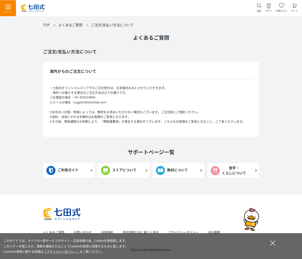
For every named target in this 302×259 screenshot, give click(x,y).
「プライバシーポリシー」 (61, 252)
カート (294, 10)
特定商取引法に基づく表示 (141, 232)
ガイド (269, 10)
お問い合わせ (83, 232)
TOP (46, 25)
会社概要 (214, 232)
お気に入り (281, 10)
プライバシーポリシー (183, 232)
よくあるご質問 (70, 25)
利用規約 (107, 232)
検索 (259, 11)
